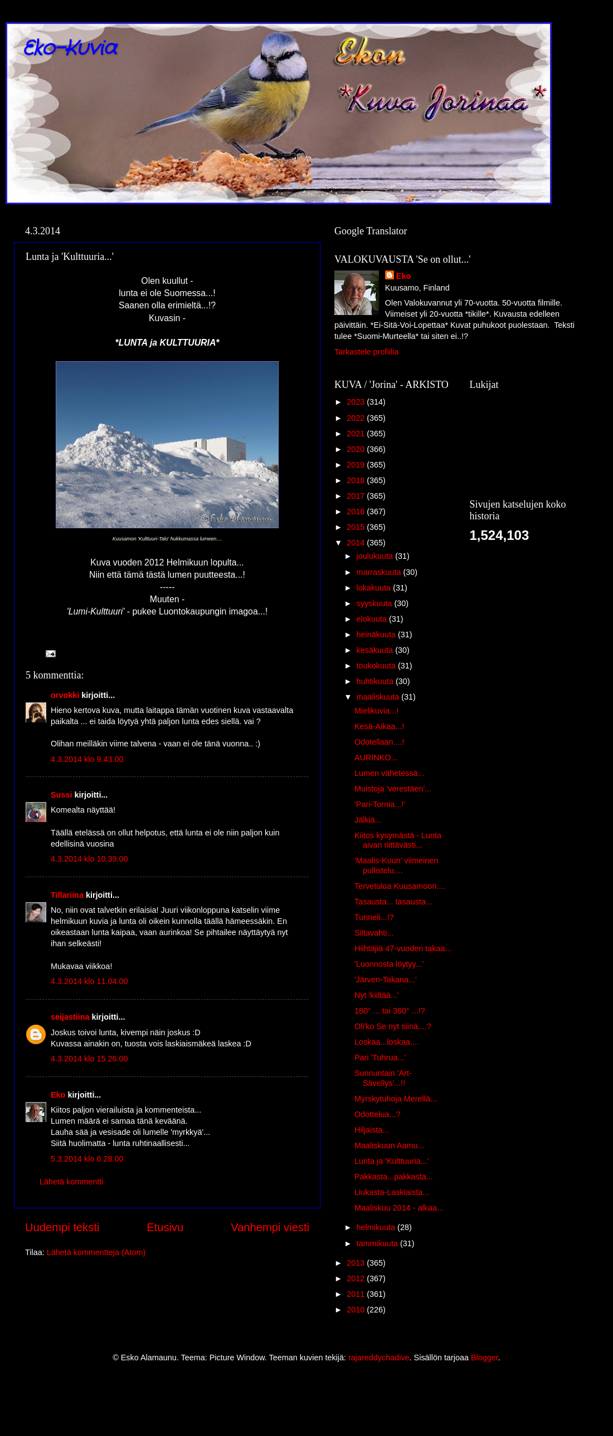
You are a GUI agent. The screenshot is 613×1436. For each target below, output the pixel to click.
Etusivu (165, 1227)
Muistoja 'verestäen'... (392, 788)
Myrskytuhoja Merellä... (395, 1098)
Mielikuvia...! (376, 710)
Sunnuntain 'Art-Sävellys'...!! (383, 1078)
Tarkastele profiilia (366, 351)
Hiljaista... (371, 1129)
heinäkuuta (377, 634)
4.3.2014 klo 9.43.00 (87, 759)
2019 (357, 464)
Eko (58, 1094)
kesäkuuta (376, 650)
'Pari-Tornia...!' (379, 804)
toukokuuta (377, 665)
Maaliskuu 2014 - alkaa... (399, 1207)
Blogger (484, 1357)
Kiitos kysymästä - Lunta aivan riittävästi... (397, 840)
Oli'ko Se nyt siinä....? (392, 1026)
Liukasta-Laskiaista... (391, 1192)
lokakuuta (375, 587)
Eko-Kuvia (69, 49)
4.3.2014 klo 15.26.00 (89, 1058)
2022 (357, 418)
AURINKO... (376, 757)
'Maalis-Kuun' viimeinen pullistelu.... (396, 865)
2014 (357, 542)
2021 (357, 433)
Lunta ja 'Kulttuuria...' (391, 1161)
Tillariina (67, 895)
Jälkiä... (368, 819)
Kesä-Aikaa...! (379, 726)
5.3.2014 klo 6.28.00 (87, 1158)
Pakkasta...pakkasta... (393, 1176)
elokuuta (373, 618)
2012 (357, 1278)
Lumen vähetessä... (389, 773)
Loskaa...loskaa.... (386, 1041)
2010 (357, 1309)
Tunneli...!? (374, 917)
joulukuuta (376, 556)
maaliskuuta (379, 696)
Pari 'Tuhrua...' (380, 1057)
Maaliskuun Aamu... (389, 1145)
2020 (357, 449)
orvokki (65, 695)
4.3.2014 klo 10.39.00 (89, 858)
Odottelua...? (377, 1114)
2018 (357, 480)
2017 (357, 495)
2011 (357, 1294)
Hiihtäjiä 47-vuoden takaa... (402, 948)
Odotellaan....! (379, 741)
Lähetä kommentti (71, 1181)
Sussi (61, 794)
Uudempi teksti (62, 1227)
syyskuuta (376, 603)
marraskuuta (380, 572)
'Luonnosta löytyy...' (389, 964)
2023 (357, 401)
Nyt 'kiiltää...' (376, 995)
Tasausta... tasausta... (393, 901)
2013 (357, 1262)
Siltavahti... (373, 932)
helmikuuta (377, 1227)
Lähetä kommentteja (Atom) (96, 1252)
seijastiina (70, 1016)
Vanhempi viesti (270, 1227)
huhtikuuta (376, 681)
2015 (357, 527)
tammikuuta (378, 1243)
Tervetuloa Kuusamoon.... (399, 886)
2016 (357, 511)
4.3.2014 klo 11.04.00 (89, 981)
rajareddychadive (379, 1357)
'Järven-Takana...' (385, 979)
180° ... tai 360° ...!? (389, 1010)
